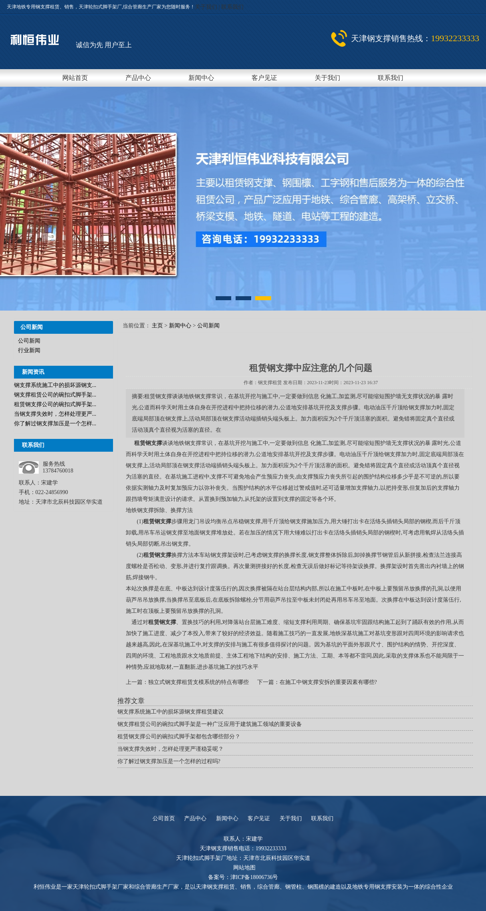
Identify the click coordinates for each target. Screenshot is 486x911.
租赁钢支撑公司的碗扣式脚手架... (55, 404)
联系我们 (232, 7)
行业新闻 (29, 350)
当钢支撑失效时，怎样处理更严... (55, 414)
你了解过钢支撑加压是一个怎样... (55, 424)
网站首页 (75, 77)
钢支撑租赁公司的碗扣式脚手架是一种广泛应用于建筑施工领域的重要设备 (209, 724)
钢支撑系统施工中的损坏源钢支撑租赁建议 (170, 712)
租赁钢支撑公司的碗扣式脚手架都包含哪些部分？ (178, 737)
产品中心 (138, 77)
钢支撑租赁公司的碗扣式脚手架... (55, 395)
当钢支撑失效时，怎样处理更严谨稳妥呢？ (170, 749)
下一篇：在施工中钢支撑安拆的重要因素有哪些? (317, 682)
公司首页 (164, 818)
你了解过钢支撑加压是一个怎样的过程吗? (168, 761)
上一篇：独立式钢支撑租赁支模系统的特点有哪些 (188, 682)
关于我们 (207, 7)
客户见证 (264, 77)
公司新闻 (29, 341)
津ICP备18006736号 (254, 877)
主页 (157, 326)
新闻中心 (201, 77)
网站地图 (244, 868)
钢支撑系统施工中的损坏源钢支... (55, 385)
